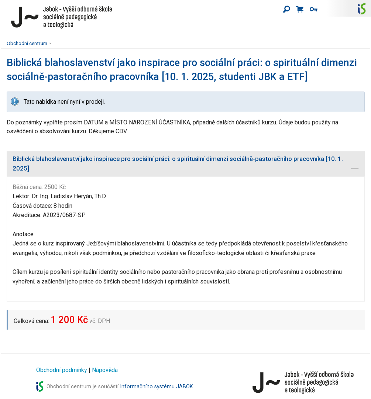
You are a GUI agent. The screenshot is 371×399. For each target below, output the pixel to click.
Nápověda (105, 370)
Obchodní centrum (27, 43)
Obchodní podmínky (61, 370)
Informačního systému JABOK (156, 386)
